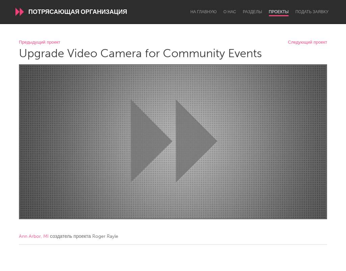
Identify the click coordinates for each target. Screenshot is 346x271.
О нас (229, 11)
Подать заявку (311, 11)
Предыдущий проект (39, 42)
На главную (203, 11)
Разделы (252, 11)
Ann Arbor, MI (34, 236)
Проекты (279, 11)
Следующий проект (307, 42)
